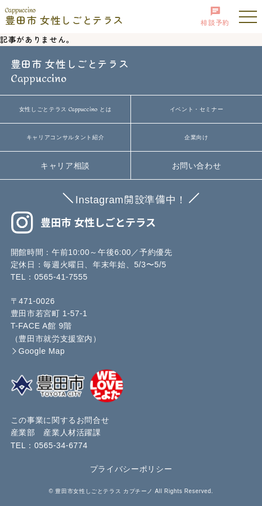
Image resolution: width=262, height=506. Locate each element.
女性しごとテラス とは (65, 109)
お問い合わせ (197, 165)
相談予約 (215, 16)
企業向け (196, 137)
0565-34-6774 (61, 445)
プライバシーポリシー (131, 468)
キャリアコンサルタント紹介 (65, 137)
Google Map (42, 351)
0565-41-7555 (61, 276)
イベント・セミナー (197, 109)
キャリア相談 (65, 165)
